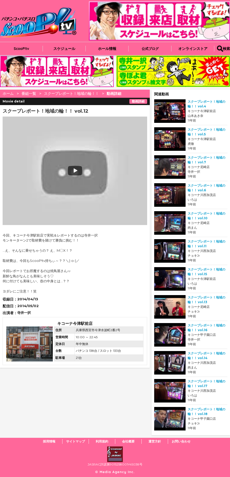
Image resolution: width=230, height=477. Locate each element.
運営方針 (154, 441)
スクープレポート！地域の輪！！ (71, 93)
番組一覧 (28, 93)
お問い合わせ (181, 441)
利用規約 (102, 441)
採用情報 (49, 441)
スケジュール (64, 48)
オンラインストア (193, 48)
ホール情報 (107, 48)
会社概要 (128, 441)
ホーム (8, 93)
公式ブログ (150, 49)
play (42, 171)
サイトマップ (75, 441)
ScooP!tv (21, 48)
